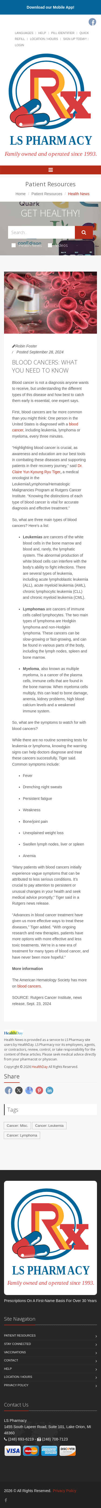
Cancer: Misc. (17, 1126)
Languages (24, 33)
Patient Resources (47, 194)
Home (21, 194)
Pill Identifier (62, 33)
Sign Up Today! (75, 38)
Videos (58, 245)
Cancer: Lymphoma (22, 1135)
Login (19, 45)
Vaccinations (15, 1352)
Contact (11, 1360)
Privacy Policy (16, 1385)
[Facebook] (92, 22)
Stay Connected (17, 1343)
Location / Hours (44, 38)
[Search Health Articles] (41, 232)
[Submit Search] (84, 232)
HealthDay (40, 1066)
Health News (27, 245)
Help (42, 33)
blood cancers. (29, 986)
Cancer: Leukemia (49, 1126)
